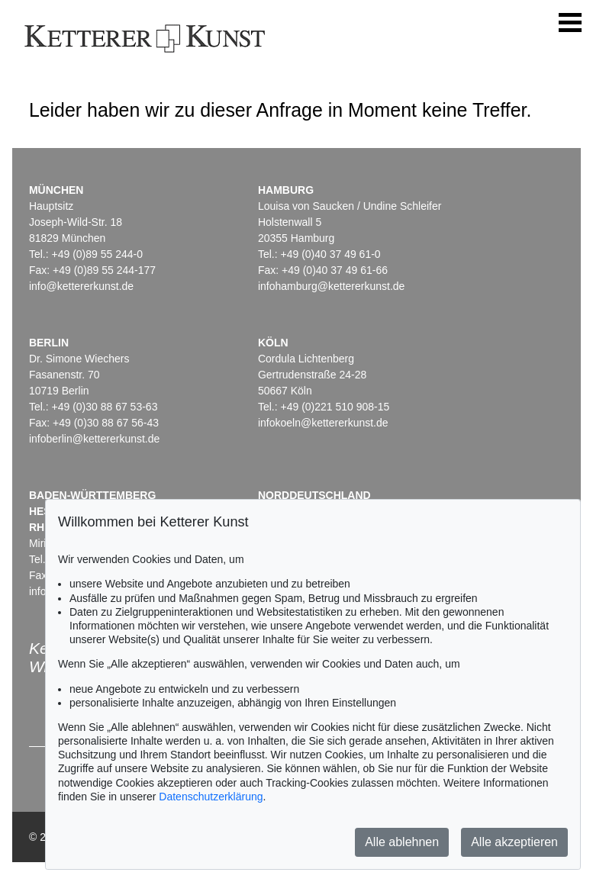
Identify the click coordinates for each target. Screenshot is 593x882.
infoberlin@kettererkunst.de (94, 439)
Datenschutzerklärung (211, 796)
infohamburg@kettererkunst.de (331, 286)
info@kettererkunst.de (81, 286)
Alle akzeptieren (514, 841)
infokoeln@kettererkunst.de (323, 423)
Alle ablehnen (402, 841)
